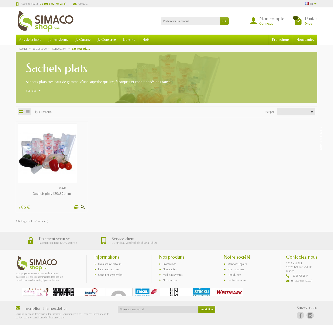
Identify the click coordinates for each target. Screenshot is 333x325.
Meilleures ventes (172, 275)
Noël (146, 40)
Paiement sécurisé (108, 269)
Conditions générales (110, 275)
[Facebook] (300, 315)
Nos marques (170, 280)
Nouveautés (305, 40)
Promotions (280, 40)
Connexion (267, 23)
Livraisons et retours (109, 264)
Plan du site (234, 275)
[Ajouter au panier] (76, 207)
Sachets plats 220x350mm (52, 194)
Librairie (129, 40)
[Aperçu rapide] (82, 207)
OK (224, 21)
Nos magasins (236, 269)
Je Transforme (58, 40)
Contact (80, 4)
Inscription (207, 309)
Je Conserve (106, 40)
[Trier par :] (296, 111)
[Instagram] (310, 315)
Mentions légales (237, 264)
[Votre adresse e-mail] (158, 309)
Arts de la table (30, 40)
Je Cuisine (82, 40)
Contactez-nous (237, 280)
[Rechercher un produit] (190, 21)
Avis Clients (321, 138)
